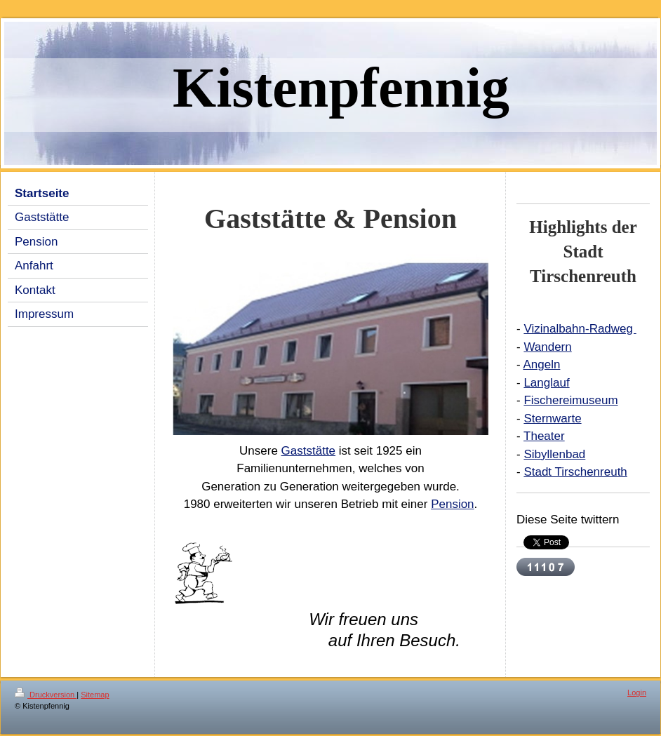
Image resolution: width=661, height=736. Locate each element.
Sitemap (95, 694)
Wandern (547, 347)
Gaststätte (308, 450)
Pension (452, 504)
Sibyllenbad (554, 454)
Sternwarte (552, 418)
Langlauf (546, 382)
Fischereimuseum (570, 400)
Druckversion (45, 694)
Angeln (541, 364)
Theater (544, 436)
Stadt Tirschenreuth (575, 472)
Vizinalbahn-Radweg (579, 328)
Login (636, 692)
